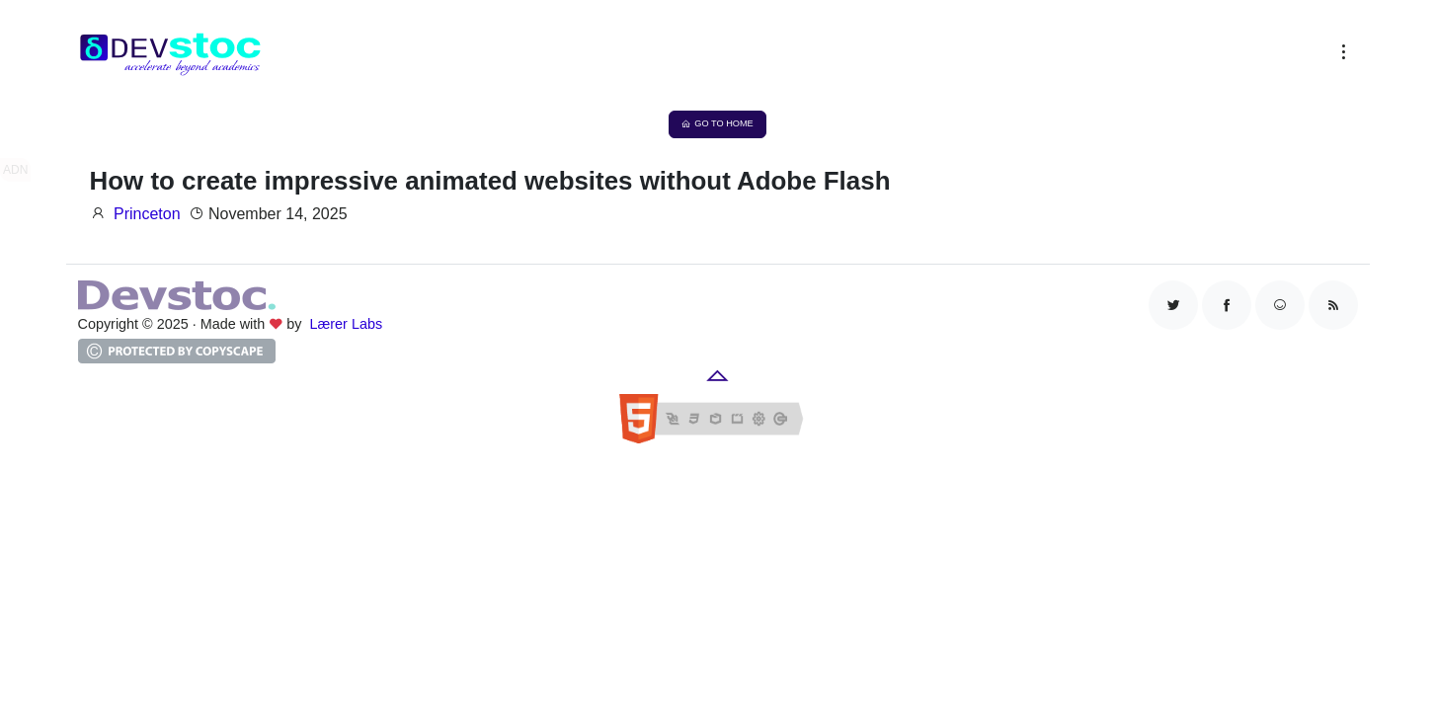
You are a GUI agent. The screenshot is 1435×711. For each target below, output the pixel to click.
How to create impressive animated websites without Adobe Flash (490, 181)
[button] (1339, 56)
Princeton (147, 213)
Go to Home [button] (717, 123)
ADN (15, 170)
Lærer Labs (346, 324)
